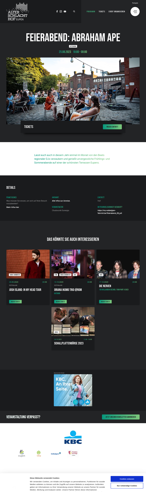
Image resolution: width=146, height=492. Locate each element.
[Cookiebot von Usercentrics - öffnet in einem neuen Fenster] (15, 487)
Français (135, 3)
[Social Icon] (57, 11)
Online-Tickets (15, 302)
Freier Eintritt (112, 127)
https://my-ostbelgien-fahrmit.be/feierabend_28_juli (110, 211)
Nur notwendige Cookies (127, 469)
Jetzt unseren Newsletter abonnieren (121, 417)
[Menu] (135, 11)
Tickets (102, 11)
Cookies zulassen (127, 462)
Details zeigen (121, 487)
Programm (91, 11)
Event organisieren (117, 11)
